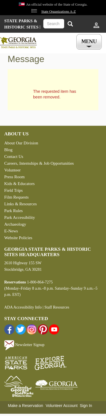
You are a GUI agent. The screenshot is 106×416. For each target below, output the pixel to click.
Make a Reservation (25, 405)
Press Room (14, 177)
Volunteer (12, 170)
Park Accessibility (19, 217)
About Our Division (21, 143)
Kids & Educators (19, 183)
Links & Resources (20, 204)
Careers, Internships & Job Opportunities (39, 163)
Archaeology (15, 224)
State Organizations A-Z (58, 12)
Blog (8, 150)
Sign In (86, 405)
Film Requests (16, 197)
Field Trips (13, 190)
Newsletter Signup (24, 345)
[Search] (70, 24)
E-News (11, 231)
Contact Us (13, 156)
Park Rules (13, 210)
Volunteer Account (61, 405)
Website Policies (18, 237)
